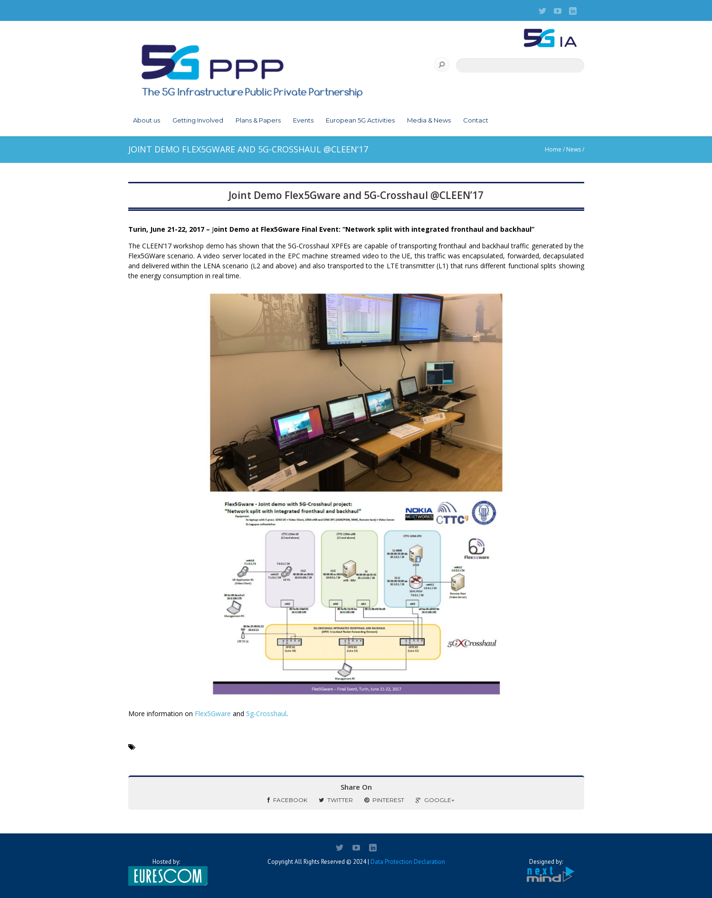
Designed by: (546, 871)
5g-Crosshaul (266, 713)
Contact (475, 120)
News (573, 149)
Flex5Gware (214, 713)
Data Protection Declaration (407, 862)
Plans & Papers (258, 120)
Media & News (429, 120)
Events (303, 120)
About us (146, 120)
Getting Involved (197, 120)
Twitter (336, 799)
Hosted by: (166, 872)
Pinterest (384, 799)
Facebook (287, 799)
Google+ (435, 799)
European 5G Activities (360, 120)
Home (553, 149)
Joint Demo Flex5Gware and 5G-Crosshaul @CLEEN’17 (356, 195)
